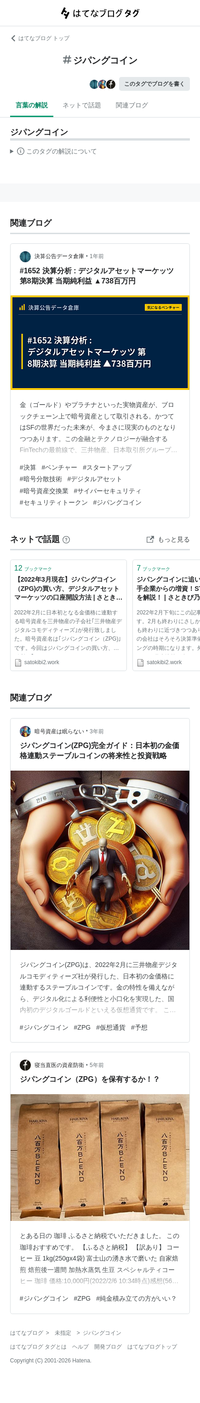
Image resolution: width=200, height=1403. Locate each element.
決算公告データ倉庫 (59, 256)
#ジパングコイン (117, 502)
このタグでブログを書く (154, 84)
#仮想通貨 (111, 1027)
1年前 (97, 256)
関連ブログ (132, 105)
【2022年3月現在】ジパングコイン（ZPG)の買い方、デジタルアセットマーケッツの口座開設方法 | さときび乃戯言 (68, 589)
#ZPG (82, 1027)
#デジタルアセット (95, 479)
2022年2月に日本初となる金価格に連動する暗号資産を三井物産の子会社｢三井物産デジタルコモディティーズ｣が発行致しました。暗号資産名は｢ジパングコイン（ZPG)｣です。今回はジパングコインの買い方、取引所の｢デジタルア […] (68, 631)
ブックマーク (33, 568)
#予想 (139, 1027)
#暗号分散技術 (41, 479)
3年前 (97, 731)
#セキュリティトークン (54, 502)
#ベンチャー (60, 467)
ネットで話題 (82, 105)
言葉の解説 (32, 105)
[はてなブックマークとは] (66, 539)
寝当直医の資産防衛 (59, 1065)
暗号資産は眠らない (59, 731)
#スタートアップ (107, 467)
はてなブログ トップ (39, 38)
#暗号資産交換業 (44, 491)
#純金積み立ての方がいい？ (136, 1298)
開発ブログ (108, 1347)
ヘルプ (80, 1347)
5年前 (97, 1065)
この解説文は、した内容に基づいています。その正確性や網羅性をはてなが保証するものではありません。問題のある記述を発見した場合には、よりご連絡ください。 (53, 152)
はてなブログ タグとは (38, 1347)
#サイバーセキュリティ (108, 491)
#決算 (28, 467)
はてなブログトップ (152, 1347)
